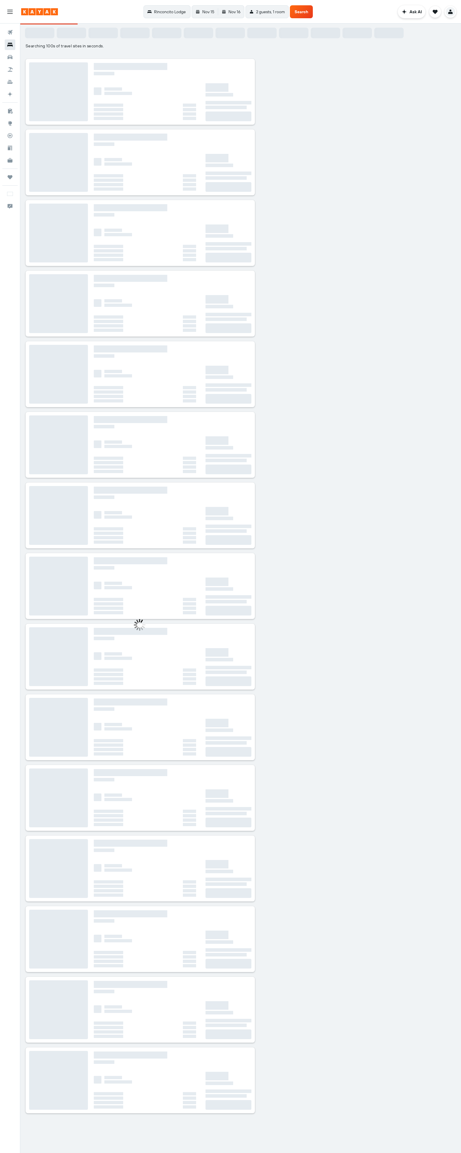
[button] (10, 11)
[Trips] (10, 177)
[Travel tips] (10, 148)
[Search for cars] (10, 57)
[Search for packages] (10, 69)
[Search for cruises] (10, 82)
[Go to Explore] (10, 123)
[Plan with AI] (10, 94)
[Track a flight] (10, 136)
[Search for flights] (10, 32)
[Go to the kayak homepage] (39, 11)
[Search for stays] (10, 45)
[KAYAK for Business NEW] (10, 160)
